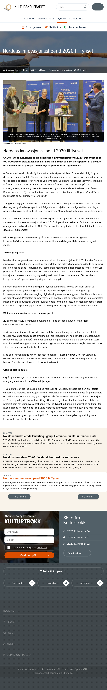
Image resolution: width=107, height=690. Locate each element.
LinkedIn (51, 583)
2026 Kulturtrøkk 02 (78, 543)
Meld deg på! (28, 555)
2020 (33, 70)
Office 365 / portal (72, 669)
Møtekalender (45, 18)
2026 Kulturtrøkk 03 (78, 537)
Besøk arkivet (75, 553)
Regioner (29, 18)
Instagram (85, 583)
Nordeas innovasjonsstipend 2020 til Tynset (68, 70)
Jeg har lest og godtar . (29, 547)
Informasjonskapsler (29, 669)
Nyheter (62, 18)
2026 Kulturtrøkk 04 (78, 531)
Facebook (17, 583)
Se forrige (20, 496)
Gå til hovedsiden (10, 70)
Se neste (87, 496)
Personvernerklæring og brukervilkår (53, 673)
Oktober (42, 70)
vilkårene (42, 547)
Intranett (51, 669)
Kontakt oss (76, 18)
